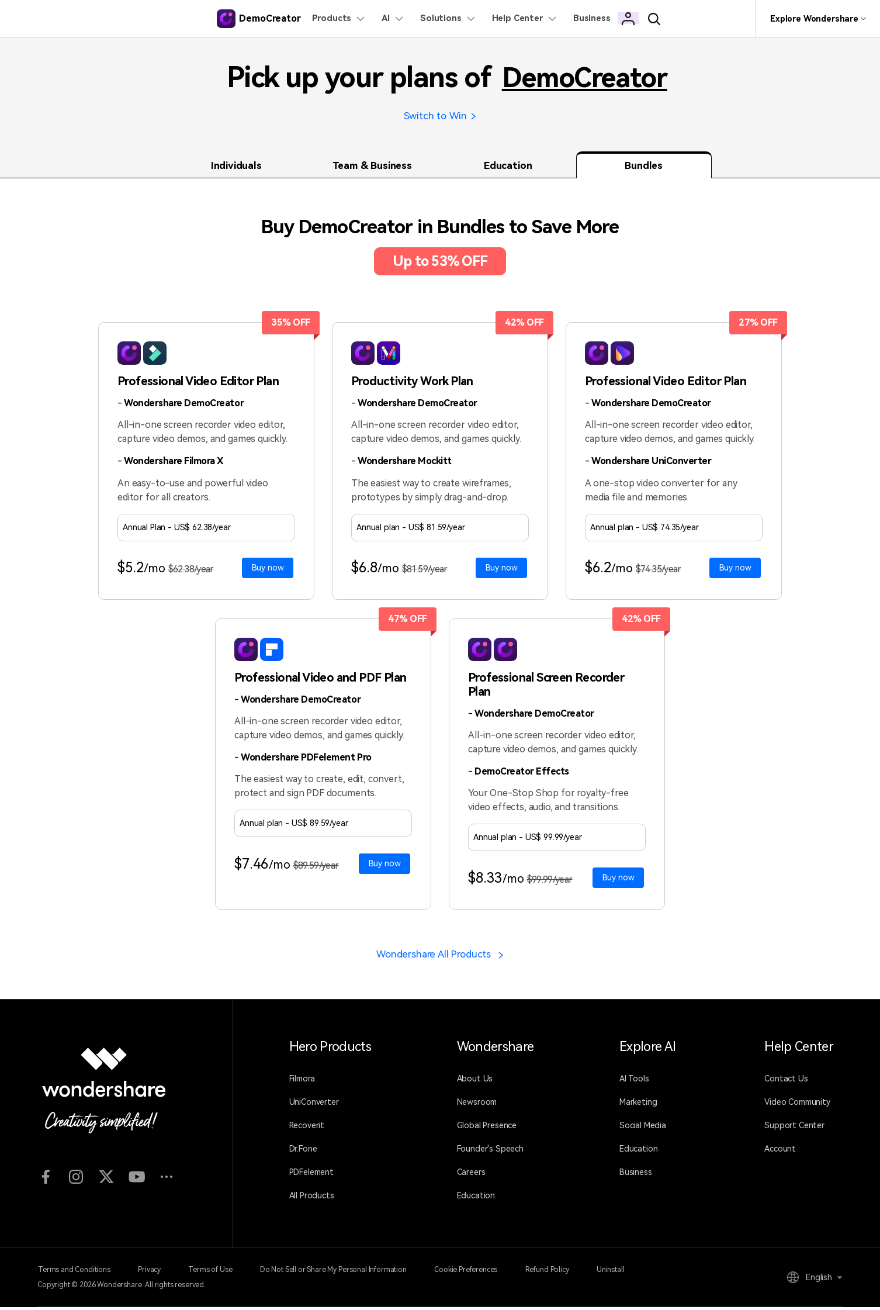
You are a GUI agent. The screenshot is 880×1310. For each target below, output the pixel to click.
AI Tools (634, 1082)
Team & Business (372, 167)
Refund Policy (560, 1272)
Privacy (151, 1272)
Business (635, 1175)
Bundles (643, 167)
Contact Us (786, 1082)
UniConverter (314, 1105)
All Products (311, 1199)
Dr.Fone (303, 1152)
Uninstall (626, 1272)
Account (780, 1152)
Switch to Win (440, 117)
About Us (475, 1082)
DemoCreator (584, 77)
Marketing (638, 1105)
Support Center (794, 1128)
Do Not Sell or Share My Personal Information (341, 1272)
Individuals (236, 167)
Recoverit (307, 1128)
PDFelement (311, 1175)
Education (507, 167)
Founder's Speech (490, 1152)
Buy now (268, 569)
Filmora (302, 1082)
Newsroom (477, 1105)
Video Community (797, 1105)
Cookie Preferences (476, 1272)
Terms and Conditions (73, 1272)
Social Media (642, 1128)
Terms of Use (215, 1272)
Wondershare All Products (440, 957)
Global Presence (487, 1128)
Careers (471, 1175)
